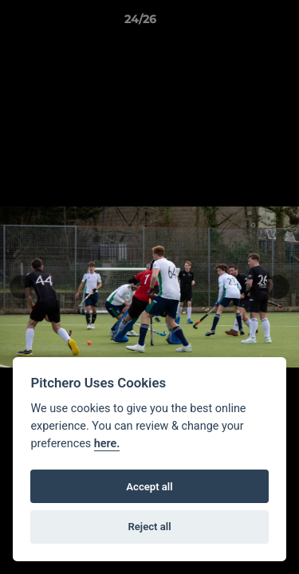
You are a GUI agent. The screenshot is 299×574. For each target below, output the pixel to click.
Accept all (149, 487)
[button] (241, 23)
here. (107, 443)
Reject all (149, 527)
